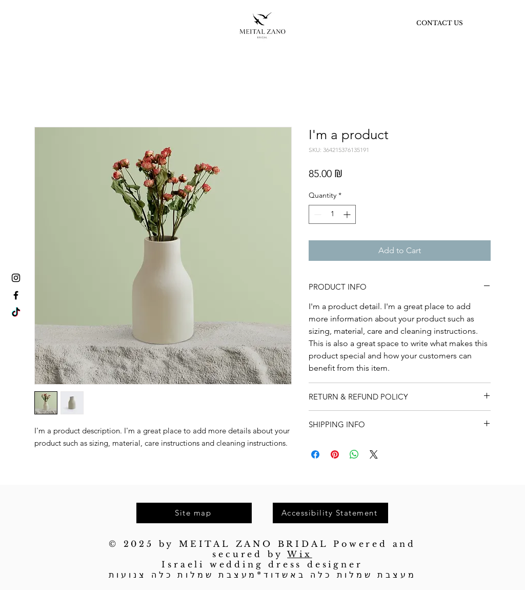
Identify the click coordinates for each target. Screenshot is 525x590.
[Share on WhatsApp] (354, 454)
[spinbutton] (332, 214)
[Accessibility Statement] (330, 513)
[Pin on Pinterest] (335, 454)
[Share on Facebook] (315, 454)
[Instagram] (16, 277)
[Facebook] (16, 295)
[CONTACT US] (439, 23)
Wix (299, 554)
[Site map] (194, 513)
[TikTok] (16, 312)
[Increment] (347, 214)
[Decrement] (316, 214)
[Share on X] (374, 454)
